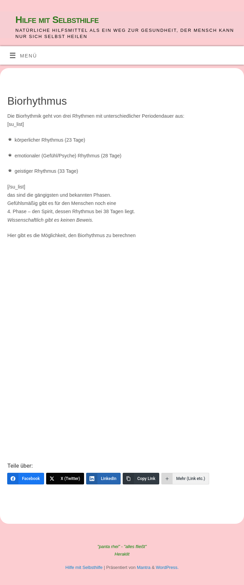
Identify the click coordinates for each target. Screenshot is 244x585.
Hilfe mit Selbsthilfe (57, 19)
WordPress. (167, 567)
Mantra (143, 567)
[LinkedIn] (103, 478)
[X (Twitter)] (65, 478)
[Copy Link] (141, 478)
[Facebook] (25, 478)
